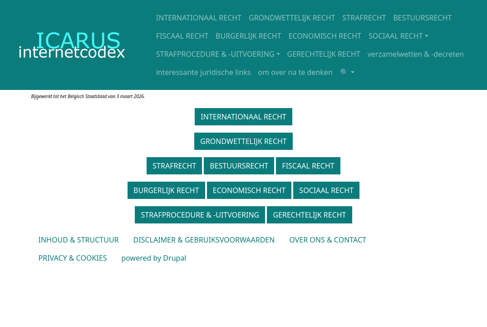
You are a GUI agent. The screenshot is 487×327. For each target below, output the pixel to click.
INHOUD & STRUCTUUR (79, 240)
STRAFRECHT (364, 18)
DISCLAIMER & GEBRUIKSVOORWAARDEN (204, 240)
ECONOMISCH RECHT (325, 36)
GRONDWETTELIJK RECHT (292, 18)
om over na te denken (295, 72)
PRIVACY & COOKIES (73, 258)
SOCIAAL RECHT (396, 36)
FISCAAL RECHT (182, 36)
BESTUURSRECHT (422, 18)
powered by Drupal (153, 258)
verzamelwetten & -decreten (416, 54)
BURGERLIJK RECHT (248, 36)
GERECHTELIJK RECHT (323, 54)
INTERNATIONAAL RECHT (198, 18)
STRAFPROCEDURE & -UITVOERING (215, 54)
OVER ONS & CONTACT (327, 240)
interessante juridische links (203, 72)
